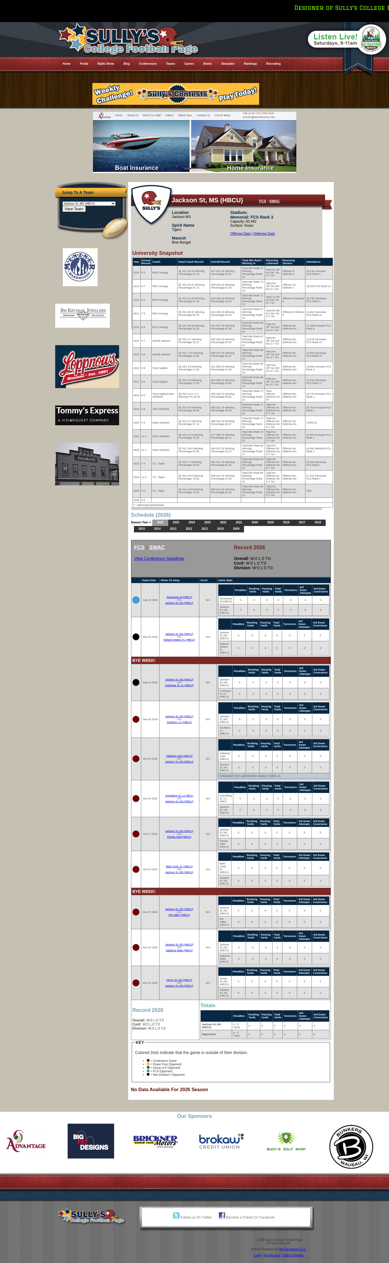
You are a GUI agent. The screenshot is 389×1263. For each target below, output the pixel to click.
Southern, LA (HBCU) (179, 722)
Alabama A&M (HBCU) (179, 755)
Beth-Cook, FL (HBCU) (179, 866)
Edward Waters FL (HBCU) (179, 639)
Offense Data (240, 234)
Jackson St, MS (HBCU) (179, 602)
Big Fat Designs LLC (292, 1249)
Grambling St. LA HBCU (179, 795)
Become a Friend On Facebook (247, 1217)
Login (257, 1255)
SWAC (274, 201)
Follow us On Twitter (192, 1217)
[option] (32, 1141)
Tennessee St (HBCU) (179, 597)
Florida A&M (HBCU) (179, 836)
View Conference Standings (159, 558)
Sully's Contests (293, 1255)
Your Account (272, 1255)
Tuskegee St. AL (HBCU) (179, 685)
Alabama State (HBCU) (179, 950)
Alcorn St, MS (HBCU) (179, 980)
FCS (262, 201)
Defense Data (264, 234)
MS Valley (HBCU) (179, 915)
